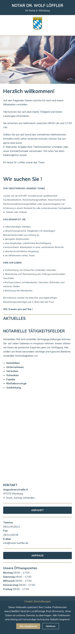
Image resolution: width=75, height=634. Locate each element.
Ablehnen (51, 626)
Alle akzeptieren (28, 626)
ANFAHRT (37, 510)
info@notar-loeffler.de (15, 543)
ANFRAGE (37, 555)
